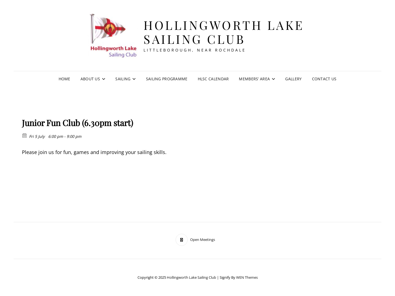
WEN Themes (247, 277)
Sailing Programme (167, 78)
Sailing (122, 78)
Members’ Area (254, 78)
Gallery (293, 78)
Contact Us (324, 78)
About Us (90, 78)
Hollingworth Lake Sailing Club (224, 32)
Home (64, 78)
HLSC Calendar (213, 78)
